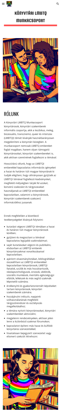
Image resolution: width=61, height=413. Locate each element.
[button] (3, 3)
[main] (30, 17)
